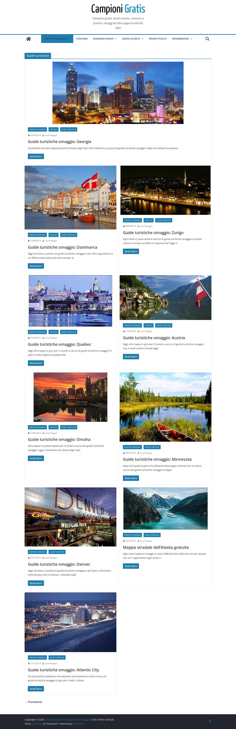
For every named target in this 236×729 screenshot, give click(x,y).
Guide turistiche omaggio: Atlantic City (63, 669)
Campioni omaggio (55, 38)
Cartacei (53, 129)
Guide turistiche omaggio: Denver (59, 564)
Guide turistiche (68, 129)
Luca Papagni (51, 135)
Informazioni (180, 38)
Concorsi (82, 38)
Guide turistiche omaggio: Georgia (59, 141)
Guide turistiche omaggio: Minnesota (157, 459)
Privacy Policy (158, 38)
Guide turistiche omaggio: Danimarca (62, 247)
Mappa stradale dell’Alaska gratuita (156, 547)
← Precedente (33, 702)
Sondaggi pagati (103, 38)
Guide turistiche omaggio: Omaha (59, 439)
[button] (69, 38)
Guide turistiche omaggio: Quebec (59, 344)
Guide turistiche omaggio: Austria (154, 337)
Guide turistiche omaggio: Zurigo (153, 232)
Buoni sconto (131, 38)
